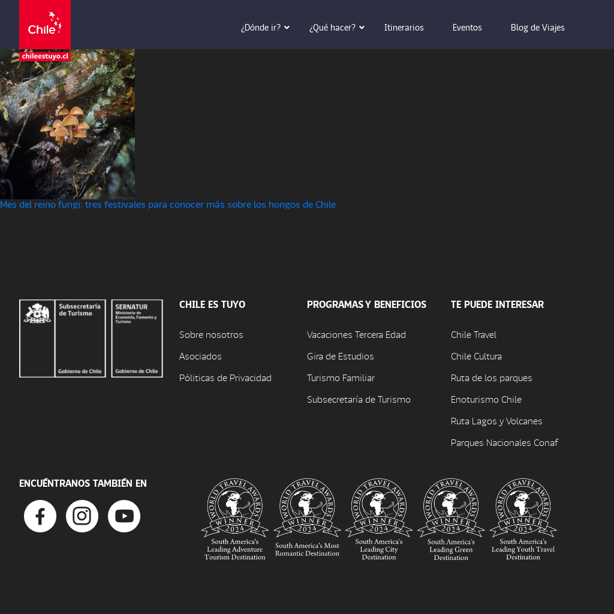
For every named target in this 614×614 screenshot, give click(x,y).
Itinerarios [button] (412, 27)
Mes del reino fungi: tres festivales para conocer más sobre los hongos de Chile (168, 203)
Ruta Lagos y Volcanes (497, 420)
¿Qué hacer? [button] (340, 27)
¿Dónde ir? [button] (269, 27)
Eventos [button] (476, 27)
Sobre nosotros (211, 334)
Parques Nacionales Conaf (504, 442)
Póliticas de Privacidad (225, 377)
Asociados (200, 355)
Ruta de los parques (491, 377)
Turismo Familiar (341, 377)
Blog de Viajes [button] (546, 27)
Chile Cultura (476, 355)
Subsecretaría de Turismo (359, 399)
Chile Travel (473, 334)
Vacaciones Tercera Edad (356, 334)
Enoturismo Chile (486, 399)
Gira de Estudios (340, 355)
